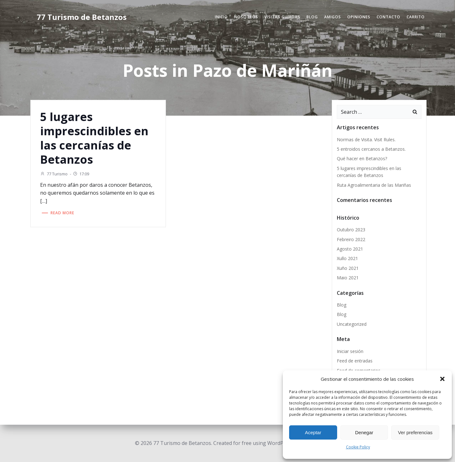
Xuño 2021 (348, 268)
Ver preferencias (415, 432)
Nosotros (246, 17)
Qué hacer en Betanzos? (362, 158)
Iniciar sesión (350, 351)
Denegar (364, 432)
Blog (312, 17)
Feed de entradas (355, 361)
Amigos (332, 17)
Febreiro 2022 (351, 239)
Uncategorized (352, 324)
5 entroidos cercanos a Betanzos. (371, 149)
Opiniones (358, 17)
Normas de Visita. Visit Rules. (366, 140)
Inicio (221, 17)
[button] (442, 379)
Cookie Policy (358, 447)
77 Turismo (54, 174)
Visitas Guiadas (282, 17)
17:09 (81, 174)
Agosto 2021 (350, 249)
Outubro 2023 (351, 230)
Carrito (416, 17)
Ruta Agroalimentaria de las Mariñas (374, 185)
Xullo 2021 (347, 258)
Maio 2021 (348, 278)
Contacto (388, 17)
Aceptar (313, 432)
